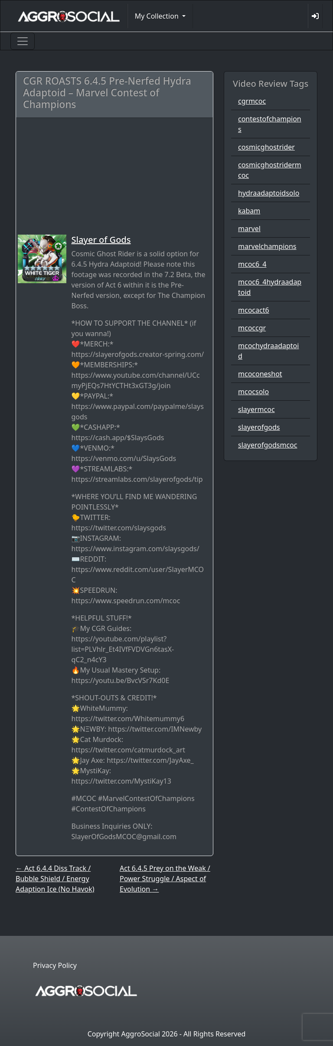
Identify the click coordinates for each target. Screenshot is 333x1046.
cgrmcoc (252, 101)
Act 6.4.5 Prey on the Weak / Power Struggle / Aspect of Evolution (165, 878)
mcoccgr (252, 328)
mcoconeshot (260, 374)
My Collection (157, 16)
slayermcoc (256, 409)
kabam (249, 211)
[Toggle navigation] (22, 41)
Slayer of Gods (101, 239)
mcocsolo (253, 391)
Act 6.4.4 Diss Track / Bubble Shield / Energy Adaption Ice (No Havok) (55, 878)
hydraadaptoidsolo (268, 193)
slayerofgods (259, 427)
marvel (249, 228)
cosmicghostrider (266, 147)
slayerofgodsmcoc (267, 445)
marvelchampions (267, 246)
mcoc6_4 (252, 264)
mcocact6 (253, 310)
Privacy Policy (55, 965)
